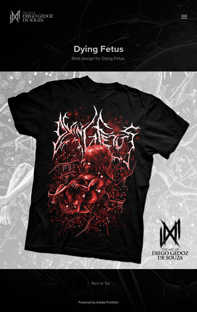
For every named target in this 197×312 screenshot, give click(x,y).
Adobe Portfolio (107, 302)
